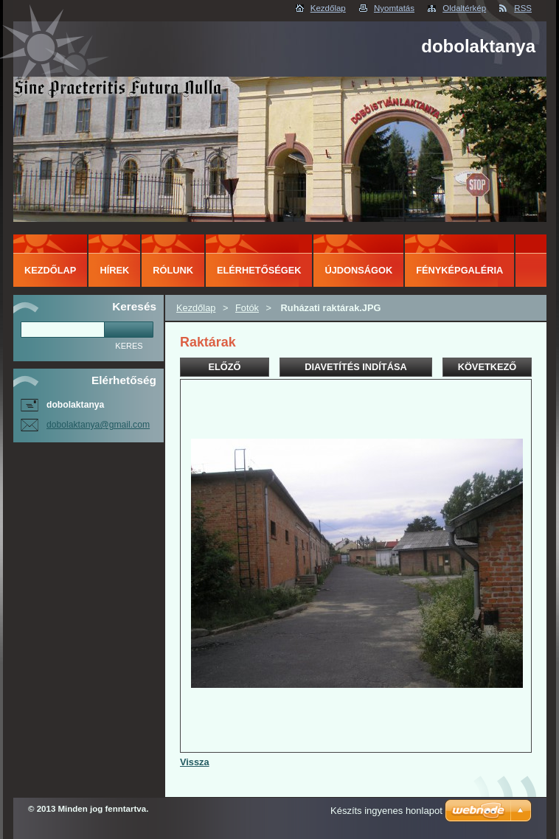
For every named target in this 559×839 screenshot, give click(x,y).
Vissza (194, 761)
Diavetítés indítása (355, 366)
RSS (523, 8)
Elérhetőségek (259, 270)
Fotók (247, 307)
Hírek (114, 270)
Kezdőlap (328, 8)
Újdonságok (358, 270)
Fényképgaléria (459, 270)
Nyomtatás (394, 8)
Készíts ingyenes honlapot (386, 810)
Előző (224, 366)
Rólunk (173, 270)
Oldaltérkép (464, 8)
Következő (487, 366)
